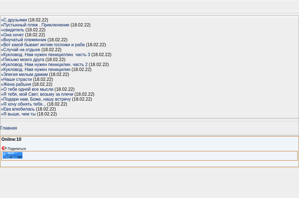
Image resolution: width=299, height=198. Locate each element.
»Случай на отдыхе (20, 49)
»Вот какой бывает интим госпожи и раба (43, 44)
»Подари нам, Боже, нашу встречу (36, 99)
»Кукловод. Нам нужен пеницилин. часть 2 (44, 64)
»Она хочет (12, 34)
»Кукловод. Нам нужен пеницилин (35, 69)
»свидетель (12, 30)
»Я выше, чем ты (18, 114)
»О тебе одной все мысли (27, 89)
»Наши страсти (16, 79)
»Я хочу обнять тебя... (23, 104)
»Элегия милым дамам (24, 74)
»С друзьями (14, 20)
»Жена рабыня (16, 84)
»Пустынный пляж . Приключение (35, 25)
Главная (8, 128)
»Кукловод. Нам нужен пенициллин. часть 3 (45, 54)
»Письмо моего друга (22, 59)
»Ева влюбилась (18, 109)
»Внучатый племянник (23, 39)
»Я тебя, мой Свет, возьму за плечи (37, 94)
